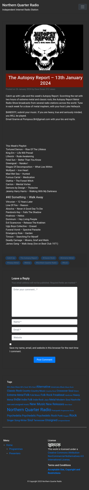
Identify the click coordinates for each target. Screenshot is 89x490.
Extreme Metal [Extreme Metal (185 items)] (15, 395)
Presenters (14, 453)
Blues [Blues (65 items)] (62, 387)
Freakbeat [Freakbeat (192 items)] (58, 394)
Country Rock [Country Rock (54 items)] (51, 391)
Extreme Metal (67, 258)
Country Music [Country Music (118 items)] (38, 391)
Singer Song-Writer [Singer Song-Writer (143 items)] (17, 420)
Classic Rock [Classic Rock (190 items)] (14, 390)
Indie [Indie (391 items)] (17, 399)
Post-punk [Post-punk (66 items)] (56, 410)
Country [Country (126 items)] (26, 390)
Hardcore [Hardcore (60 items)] (68, 395)
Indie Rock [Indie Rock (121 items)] (38, 399)
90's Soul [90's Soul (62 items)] (32, 387)
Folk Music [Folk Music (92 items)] (35, 395)
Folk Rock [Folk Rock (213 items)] (46, 395)
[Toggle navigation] (82, 7)
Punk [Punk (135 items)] (60, 415)
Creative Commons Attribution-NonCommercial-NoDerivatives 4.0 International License (66, 456)
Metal (28, 263)
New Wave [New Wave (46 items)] (68, 405)
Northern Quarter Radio (20, 5)
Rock (65, 263)
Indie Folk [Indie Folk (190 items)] (26, 399)
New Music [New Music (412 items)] (37, 404)
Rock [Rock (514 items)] (73, 415)
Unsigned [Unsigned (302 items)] (51, 420)
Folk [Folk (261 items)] (26, 395)
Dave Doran (40, 89)
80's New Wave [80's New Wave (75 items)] (13, 387)
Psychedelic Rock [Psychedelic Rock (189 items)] (47, 415)
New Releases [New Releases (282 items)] (55, 404)
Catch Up (11, 258)
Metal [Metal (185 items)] (52, 399)
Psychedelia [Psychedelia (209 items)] (14, 415)
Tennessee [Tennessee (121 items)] (39, 420)
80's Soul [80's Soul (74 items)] (24, 387)
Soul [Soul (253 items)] (30, 420)
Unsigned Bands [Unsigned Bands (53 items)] (64, 421)
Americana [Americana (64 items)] (55, 387)
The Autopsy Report (28, 258)
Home (9, 445)
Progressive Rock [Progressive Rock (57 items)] (67, 411)
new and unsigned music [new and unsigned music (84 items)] (18, 404)
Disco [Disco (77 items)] (76, 391)
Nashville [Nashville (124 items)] (75, 399)
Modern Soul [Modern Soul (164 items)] (63, 399)
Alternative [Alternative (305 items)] (43, 386)
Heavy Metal (13, 263)
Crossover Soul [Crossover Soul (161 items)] (65, 390)
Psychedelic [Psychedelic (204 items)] (29, 415)
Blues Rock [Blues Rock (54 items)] (69, 387)
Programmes (16, 449)
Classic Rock (49, 258)
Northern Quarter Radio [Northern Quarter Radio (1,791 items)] (29, 409)
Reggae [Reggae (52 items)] (66, 416)
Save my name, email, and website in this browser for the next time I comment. (43, 350)
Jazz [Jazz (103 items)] (46, 399)
